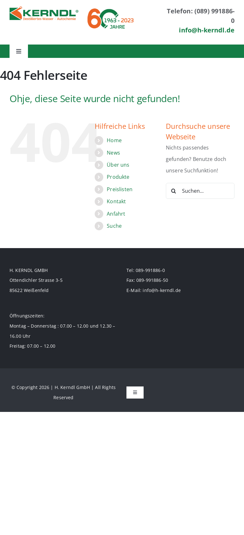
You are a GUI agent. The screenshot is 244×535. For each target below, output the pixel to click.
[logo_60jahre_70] (110, 8)
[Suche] (174, 191)
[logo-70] (44, 8)
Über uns (118, 164)
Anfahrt (116, 213)
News (113, 152)
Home (114, 140)
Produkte (118, 176)
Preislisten (119, 189)
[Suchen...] (200, 191)
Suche (114, 225)
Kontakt (116, 201)
